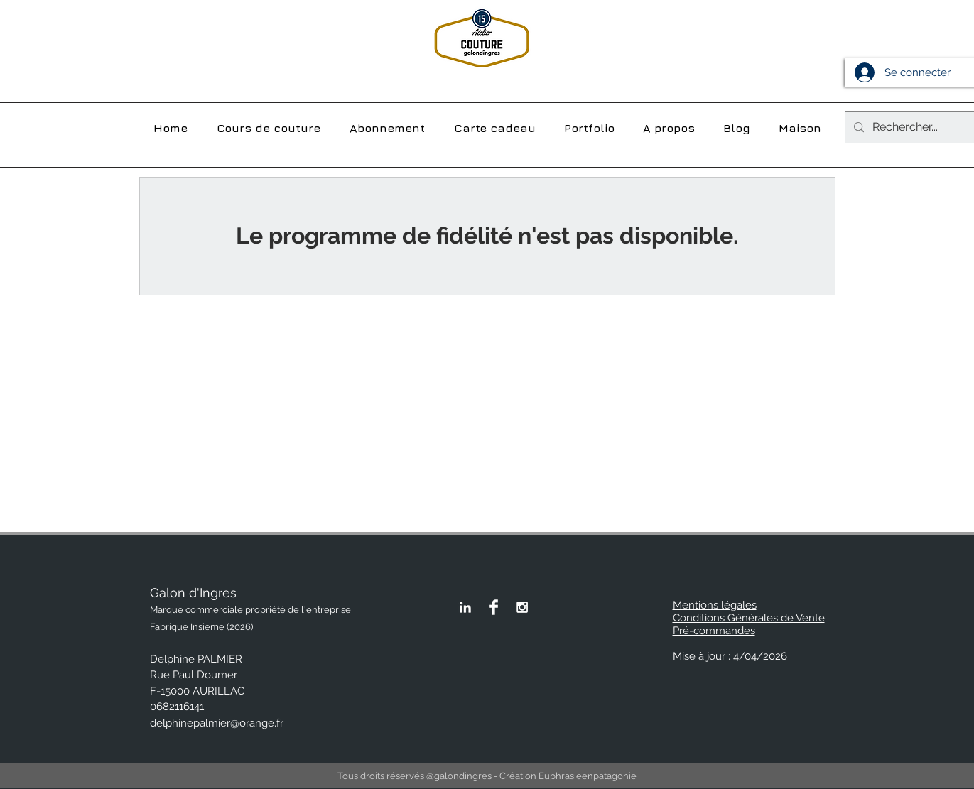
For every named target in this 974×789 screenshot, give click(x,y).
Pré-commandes (714, 630)
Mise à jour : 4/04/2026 (730, 656)
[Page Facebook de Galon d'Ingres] (494, 607)
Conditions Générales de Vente (749, 617)
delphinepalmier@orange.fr (216, 723)
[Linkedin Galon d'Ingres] (465, 607)
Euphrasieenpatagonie (588, 776)
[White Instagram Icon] (522, 607)
